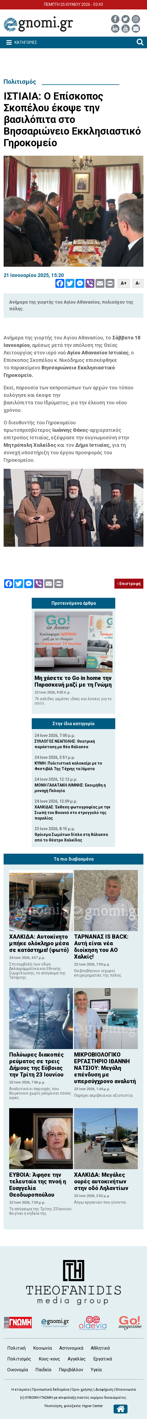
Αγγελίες (77, 1359)
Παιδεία (43, 1369)
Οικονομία (17, 1369)
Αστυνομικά (71, 1348)
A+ (124, 283)
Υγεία (96, 1369)
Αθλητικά (100, 1348)
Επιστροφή (129, 583)
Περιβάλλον (71, 1369)
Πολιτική (16, 1348)
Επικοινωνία (126, 1389)
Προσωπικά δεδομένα (50, 1389)
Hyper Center (92, 1406)
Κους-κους (49, 1359)
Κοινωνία (42, 1348)
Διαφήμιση (104, 1389)
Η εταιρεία (20, 1389)
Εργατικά (102, 1359)
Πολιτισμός (20, 81)
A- (138, 283)
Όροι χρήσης (82, 1389)
